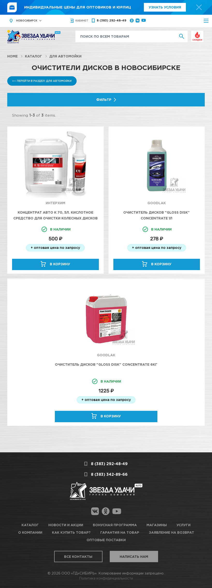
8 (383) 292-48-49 (111, 20)
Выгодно (197, 33)
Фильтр (103, 99)
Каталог (33, 56)
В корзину (60, 264)
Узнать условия (165, 7)
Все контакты (78, 556)
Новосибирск (26, 20)
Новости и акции (65, 525)
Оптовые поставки (106, 540)
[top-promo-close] (199, 7)
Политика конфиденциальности (106, 578)
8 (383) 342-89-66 (109, 474)
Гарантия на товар (119, 532)
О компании (30, 532)
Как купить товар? (71, 532)
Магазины (156, 525)
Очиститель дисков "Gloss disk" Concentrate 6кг (106, 364)
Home (12, 56)
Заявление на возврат (171, 532)
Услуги (183, 525)
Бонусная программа (115, 525)
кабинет (81, 20)
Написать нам (134, 556)
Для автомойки (65, 56)
